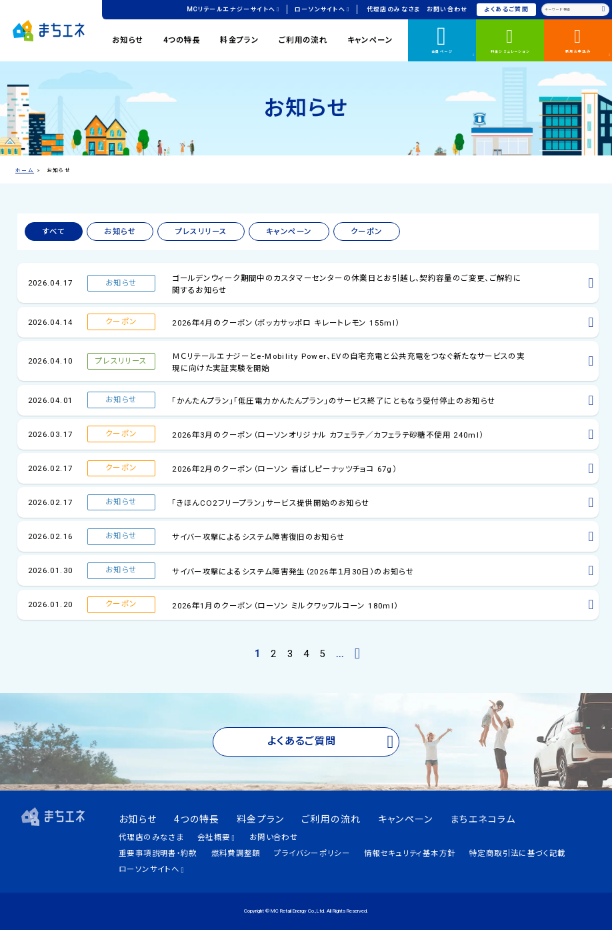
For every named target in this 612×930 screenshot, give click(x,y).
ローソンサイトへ (322, 9)
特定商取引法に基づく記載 (517, 853)
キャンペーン (370, 40)
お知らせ (128, 40)
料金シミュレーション (510, 39)
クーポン (367, 231)
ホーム (24, 170)
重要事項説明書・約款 (158, 853)
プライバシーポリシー (312, 853)
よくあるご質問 (507, 9)
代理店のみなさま (394, 9)
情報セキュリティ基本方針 (410, 853)
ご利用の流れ (303, 40)
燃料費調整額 (236, 853)
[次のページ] (358, 654)
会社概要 (216, 837)
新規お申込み (588, 41)
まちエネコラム (483, 819)
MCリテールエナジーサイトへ (233, 9)
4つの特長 (182, 40)
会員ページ (453, 39)
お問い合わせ (447, 9)
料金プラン (239, 40)
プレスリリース (201, 231)
